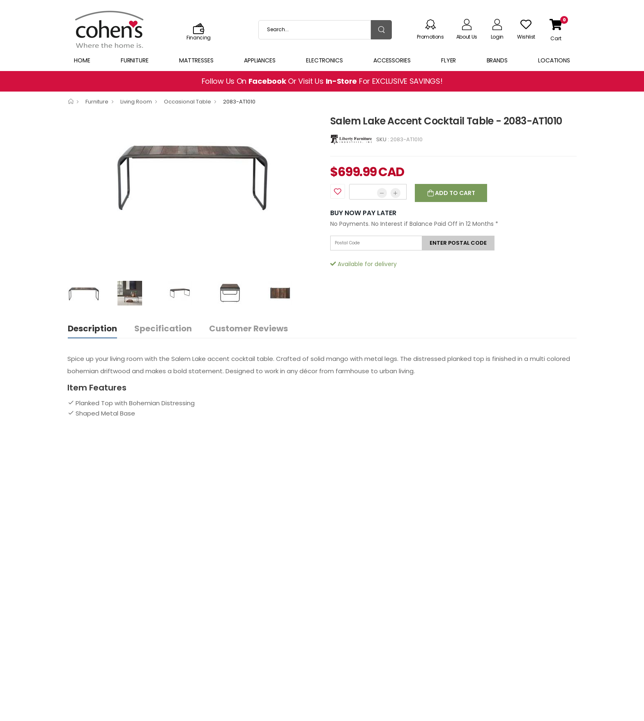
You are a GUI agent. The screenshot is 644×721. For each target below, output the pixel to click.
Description (92, 328)
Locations (554, 60)
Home (82, 60)
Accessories (392, 60)
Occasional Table (187, 102)
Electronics (324, 60)
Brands (497, 60)
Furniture (135, 60)
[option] (192, 174)
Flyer (448, 60)
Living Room (136, 102)
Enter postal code (458, 243)
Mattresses (196, 60)
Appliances (260, 60)
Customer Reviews (248, 328)
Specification (163, 328)
